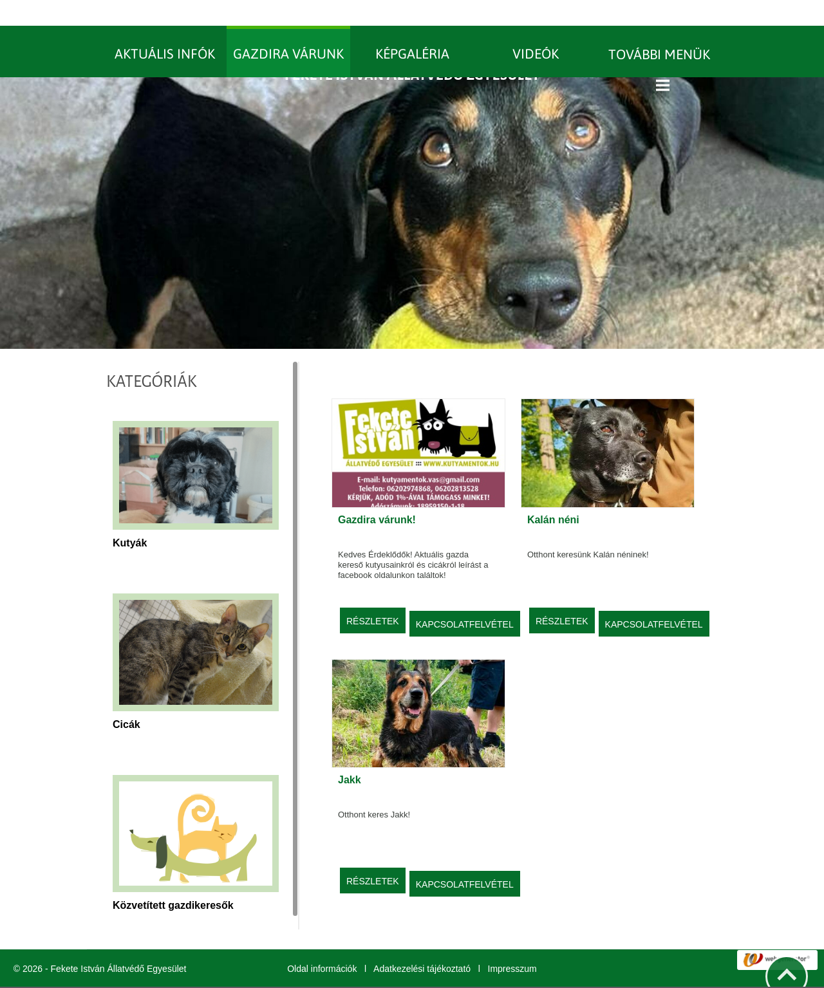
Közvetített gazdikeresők (173, 879)
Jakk (349, 754)
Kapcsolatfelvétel (465, 598)
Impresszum (512, 943)
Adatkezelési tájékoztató (422, 943)
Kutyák (130, 517)
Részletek (372, 595)
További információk (519, 974)
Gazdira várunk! (377, 494)
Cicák (126, 698)
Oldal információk (322, 943)
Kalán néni (553, 494)
